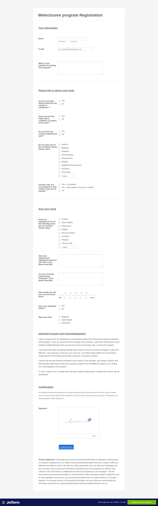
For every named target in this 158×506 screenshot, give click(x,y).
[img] (78, 420)
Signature (43, 408)
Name (41, 39)
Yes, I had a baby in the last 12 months (78, 187)
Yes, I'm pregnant (69, 184)
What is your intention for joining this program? (47, 65)
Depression (66, 226)
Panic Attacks (67, 222)
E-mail (41, 49)
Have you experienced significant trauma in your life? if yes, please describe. (48, 260)
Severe (92, 298)
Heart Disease (67, 155)
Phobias (65, 240)
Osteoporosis (67, 158)
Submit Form (66, 447)
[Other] (59, 176)
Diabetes (65, 151)
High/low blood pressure (72, 165)
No (63, 104)
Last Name (73, 41)
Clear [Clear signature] (94, 436)
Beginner (65, 317)
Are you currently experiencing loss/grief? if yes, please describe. (46, 277)
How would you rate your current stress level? (47, 294)
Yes (63, 101)
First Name (61, 41)
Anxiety (65, 219)
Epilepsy (65, 148)
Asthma (65, 144)
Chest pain (66, 172)
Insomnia (65, 236)
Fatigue (65, 229)
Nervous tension (68, 233)
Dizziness (66, 169)
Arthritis (65, 162)
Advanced (66, 323)
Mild (60, 298)
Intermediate (67, 320)
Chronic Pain (67, 243)
